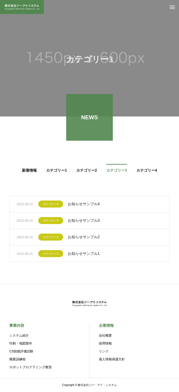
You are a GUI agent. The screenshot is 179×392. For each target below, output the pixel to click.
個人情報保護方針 (112, 359)
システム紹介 (19, 335)
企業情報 (106, 325)
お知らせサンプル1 (84, 254)
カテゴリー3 (51, 204)
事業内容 (16, 325)
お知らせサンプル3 (84, 221)
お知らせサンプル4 (84, 205)
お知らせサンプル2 (84, 238)
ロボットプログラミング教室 (30, 367)
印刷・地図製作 (20, 343)
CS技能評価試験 (21, 351)
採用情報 (105, 343)
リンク (104, 351)
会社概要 (105, 335)
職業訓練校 (17, 359)
